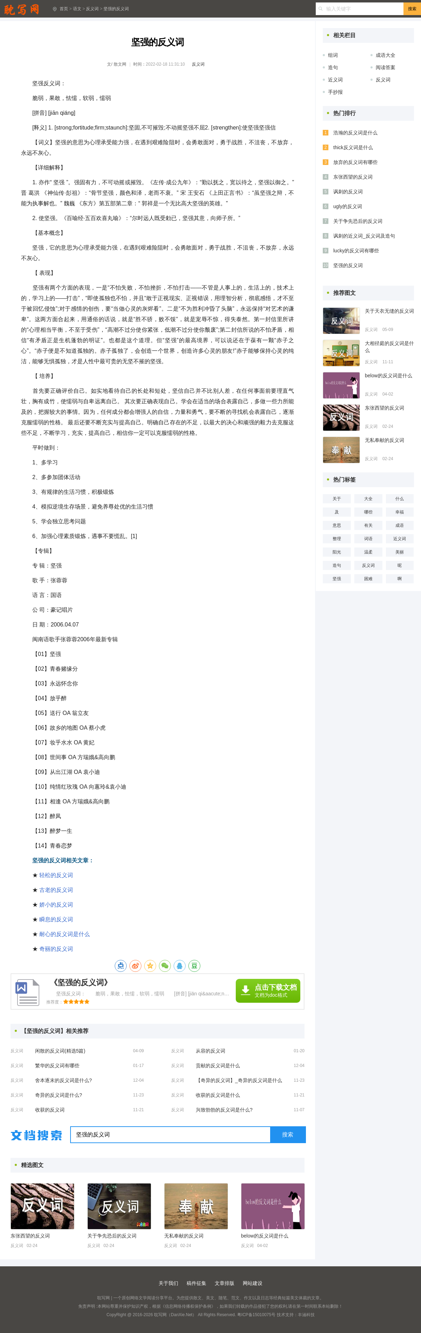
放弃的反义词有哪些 (355, 162)
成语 (399, 525)
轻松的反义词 (56, 875)
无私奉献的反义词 (183, 1236)
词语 (368, 538)
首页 (64, 8)
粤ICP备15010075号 (256, 1314)
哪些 (368, 512)
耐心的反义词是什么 (64, 934)
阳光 (337, 552)
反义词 (92, 8)
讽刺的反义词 (348, 191)
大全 (368, 498)
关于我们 (168, 1283)
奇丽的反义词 (56, 949)
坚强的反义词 (116, 8)
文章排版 (224, 1283)
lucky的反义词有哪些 (356, 250)
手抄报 (335, 92)
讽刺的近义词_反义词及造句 (364, 236)
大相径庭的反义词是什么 (389, 346)
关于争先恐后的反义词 (111, 1236)
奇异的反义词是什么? (58, 1095)
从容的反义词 (210, 1051)
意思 (337, 525)
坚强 (337, 578)
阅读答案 (385, 67)
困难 (368, 578)
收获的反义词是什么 (218, 1095)
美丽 (399, 552)
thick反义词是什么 (353, 147)
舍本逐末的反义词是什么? (63, 1080)
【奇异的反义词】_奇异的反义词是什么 (239, 1080)
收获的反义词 (50, 1110)
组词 (333, 55)
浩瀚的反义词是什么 (355, 132)
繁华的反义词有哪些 (57, 1065)
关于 (337, 498)
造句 (333, 67)
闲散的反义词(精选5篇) (60, 1051)
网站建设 (252, 1283)
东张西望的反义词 (30, 1236)
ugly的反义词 (347, 206)
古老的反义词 (56, 890)
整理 (337, 538)
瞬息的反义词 (56, 919)
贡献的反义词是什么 (218, 1065)
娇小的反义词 (56, 905)
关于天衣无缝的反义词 (389, 311)
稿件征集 (196, 1283)
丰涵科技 (306, 1314)
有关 (368, 525)
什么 (399, 498)
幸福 (399, 512)
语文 (77, 8)
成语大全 (385, 55)
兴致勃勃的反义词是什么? (224, 1110)
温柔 (368, 552)
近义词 (335, 79)
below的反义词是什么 (264, 1236)
